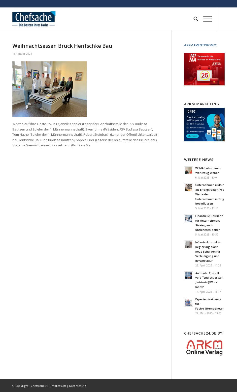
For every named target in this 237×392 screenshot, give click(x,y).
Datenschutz (77, 386)
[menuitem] (193, 19)
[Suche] (193, 19)
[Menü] (205, 19)
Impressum (58, 386)
